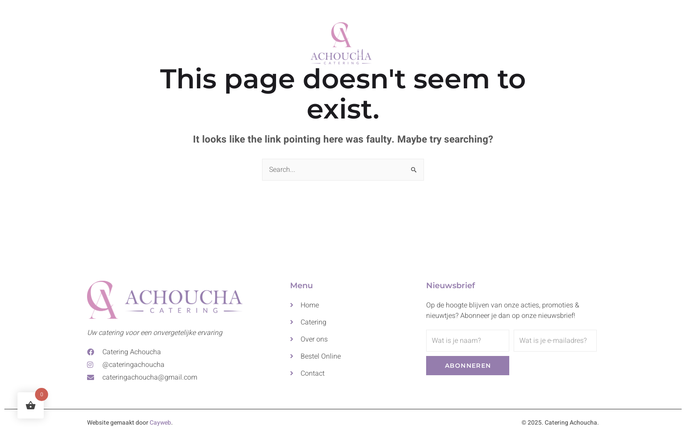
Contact (467, 41)
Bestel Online (522, 41)
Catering (263, 41)
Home (219, 41)
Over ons (419, 41)
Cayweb (160, 422)
